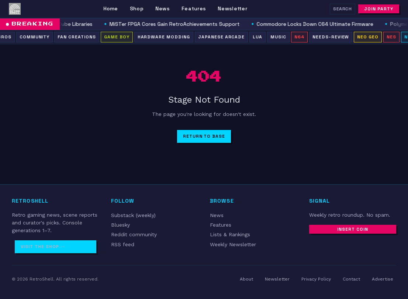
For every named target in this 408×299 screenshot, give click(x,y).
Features (193, 8)
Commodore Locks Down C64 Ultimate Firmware (318, 24)
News (162, 8)
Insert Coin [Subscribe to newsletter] (352, 229)
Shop (137, 8)
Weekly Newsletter (233, 244)
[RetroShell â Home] (15, 9)
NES (391, 37)
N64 (299, 37)
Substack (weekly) (133, 215)
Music (278, 37)
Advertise (382, 279)
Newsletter (232, 8)
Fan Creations (77, 37)
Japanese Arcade (221, 37)
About (246, 279)
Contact (351, 279)
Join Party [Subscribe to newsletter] (378, 9)
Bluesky (120, 225)
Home (110, 8)
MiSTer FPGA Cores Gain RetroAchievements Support (178, 24)
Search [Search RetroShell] (342, 9)
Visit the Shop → (43, 247)
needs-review (330, 37)
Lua (257, 37)
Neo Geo (367, 37)
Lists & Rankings (230, 234)
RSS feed (122, 244)
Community (35, 37)
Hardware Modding (164, 37)
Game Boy (116, 37)
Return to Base (204, 136)
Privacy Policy (316, 279)
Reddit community (134, 234)
